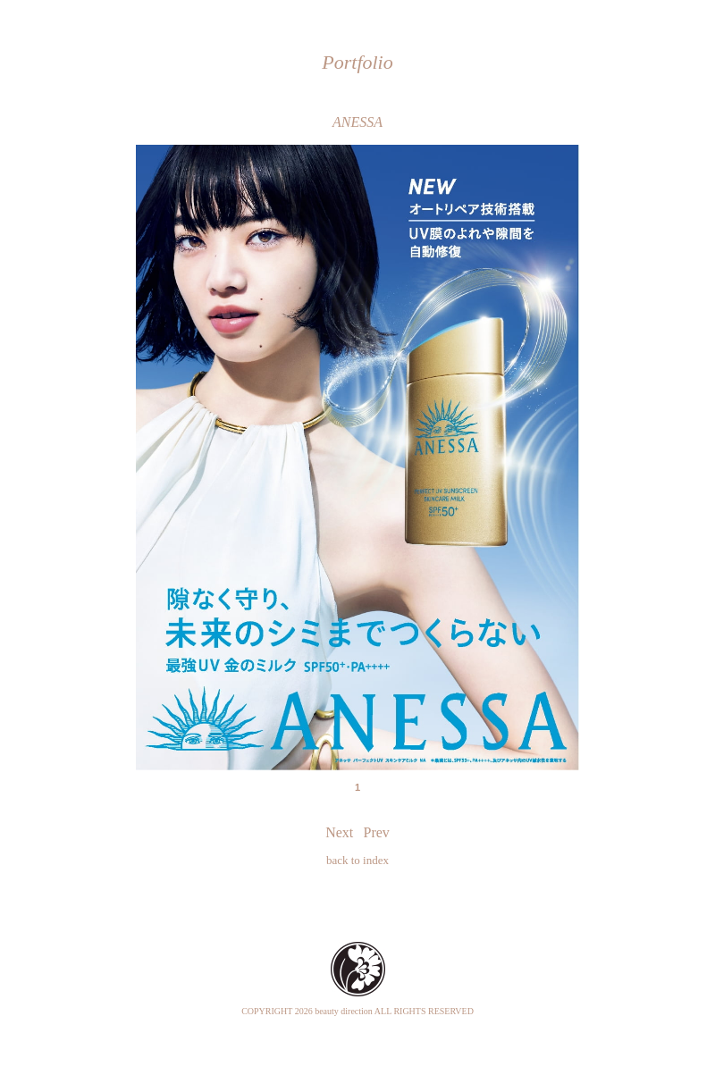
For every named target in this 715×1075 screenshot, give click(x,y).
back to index (357, 860)
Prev (377, 832)
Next (339, 832)
